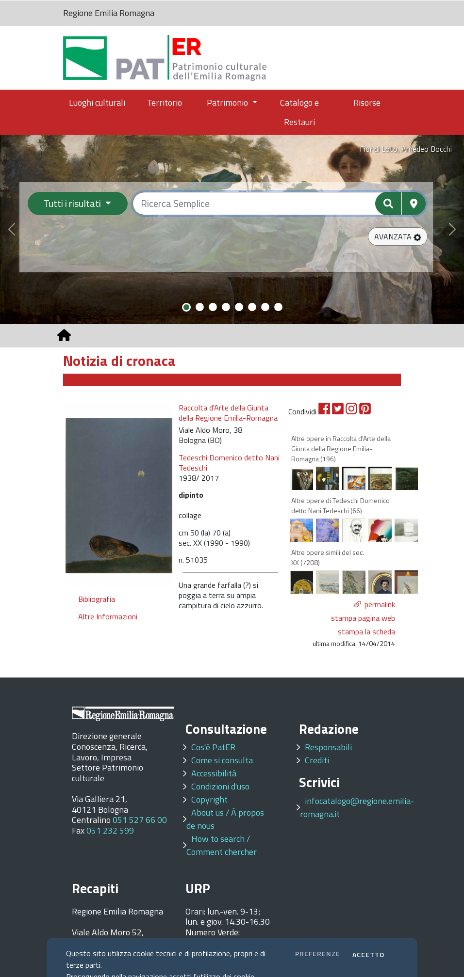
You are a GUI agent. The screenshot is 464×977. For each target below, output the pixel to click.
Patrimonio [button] (228, 102)
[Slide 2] (200, 307)
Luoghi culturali (97, 102)
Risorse (367, 102)
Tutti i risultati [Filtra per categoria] (73, 203)
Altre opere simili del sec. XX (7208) (327, 557)
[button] (398, 236)
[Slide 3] (213, 307)
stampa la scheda (366, 631)
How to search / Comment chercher (221, 845)
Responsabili (328, 747)
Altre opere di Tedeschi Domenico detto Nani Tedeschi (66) (340, 505)
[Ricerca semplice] (279, 203)
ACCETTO (368, 954)
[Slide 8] (278, 307)
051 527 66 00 (140, 819)
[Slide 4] (226, 307)
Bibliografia (96, 599)
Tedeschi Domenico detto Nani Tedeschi (229, 462)
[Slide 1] (186, 307)
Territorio (164, 102)
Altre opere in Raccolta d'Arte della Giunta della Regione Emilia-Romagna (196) (341, 448)
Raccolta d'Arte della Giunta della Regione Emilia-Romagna (228, 413)
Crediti (317, 760)
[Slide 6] (252, 307)
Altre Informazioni (107, 616)
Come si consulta (222, 760)
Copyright (209, 799)
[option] (119, 495)
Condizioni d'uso (220, 786)
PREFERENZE (317, 953)
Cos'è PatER (213, 747)
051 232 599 (110, 830)
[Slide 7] (265, 307)
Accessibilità (213, 773)
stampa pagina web (363, 618)
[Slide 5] (239, 307)
